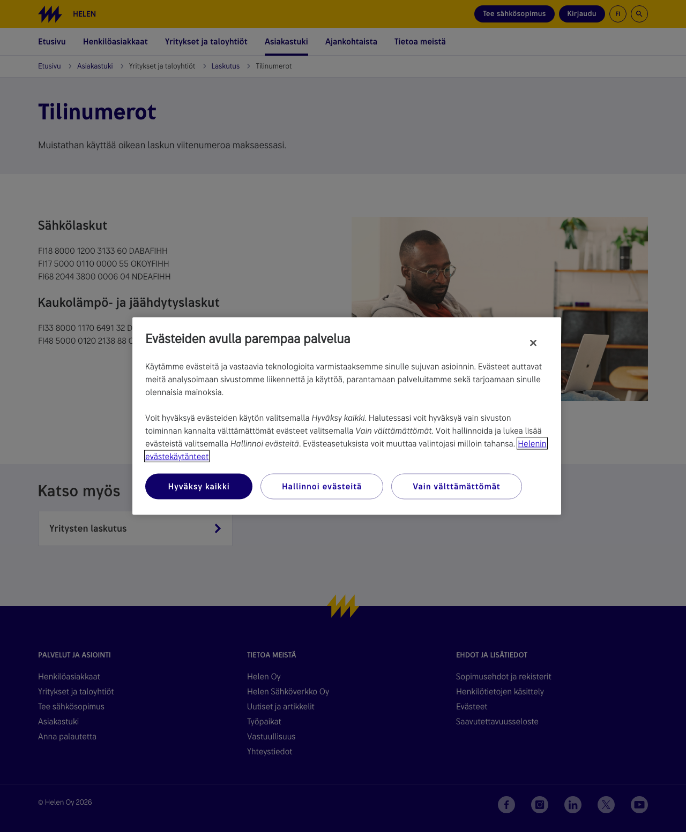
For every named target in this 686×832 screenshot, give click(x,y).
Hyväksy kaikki (198, 486)
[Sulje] (533, 343)
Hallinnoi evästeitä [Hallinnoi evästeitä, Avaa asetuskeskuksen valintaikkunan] (322, 486)
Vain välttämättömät (456, 486)
